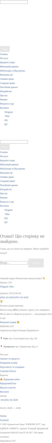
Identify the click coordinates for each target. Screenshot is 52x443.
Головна (4, 54)
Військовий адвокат (9, 66)
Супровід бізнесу (8, 371)
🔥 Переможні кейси (10, 379)
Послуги (4, 58)
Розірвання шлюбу (8, 363)
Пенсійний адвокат (9, 87)
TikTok (3, 416)
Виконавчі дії (6, 75)
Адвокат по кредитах (10, 358)
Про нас (3, 95)
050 (4, 120)
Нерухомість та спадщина (12, 367)
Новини (3, 99)
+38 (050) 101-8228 (9, 400)
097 (4, 124)
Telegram (6, 112)
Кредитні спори (7, 62)
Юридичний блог (8, 383)
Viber (5, 116)
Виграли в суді (7, 104)
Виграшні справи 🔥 (10, 322)
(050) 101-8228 (7, 297)
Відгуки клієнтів (8, 387)
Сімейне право (7, 79)
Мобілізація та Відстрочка (12, 71)
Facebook (4, 420)
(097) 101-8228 (21, 297)
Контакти (4, 108)
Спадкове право (7, 83)
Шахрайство (6, 91)
